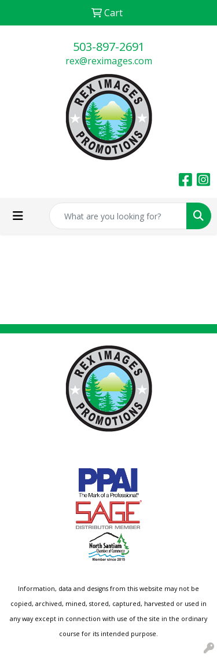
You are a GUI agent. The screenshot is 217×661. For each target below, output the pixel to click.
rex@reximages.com (108, 60)
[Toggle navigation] (18, 216)
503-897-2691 (109, 46)
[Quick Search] (118, 216)
